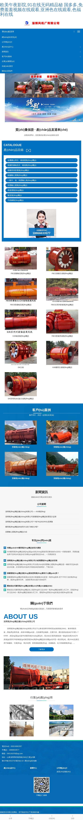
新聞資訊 (5, 52)
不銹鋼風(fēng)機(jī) (16, 200)
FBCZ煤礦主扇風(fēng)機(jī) (62, 273)
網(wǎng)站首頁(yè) (9, 37)
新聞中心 (33, 768)
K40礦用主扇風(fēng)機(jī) (62, 367)
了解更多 (41, 649)
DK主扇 (21, 367)
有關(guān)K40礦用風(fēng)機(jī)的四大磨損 (24, 548)
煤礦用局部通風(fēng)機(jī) (18, 170)
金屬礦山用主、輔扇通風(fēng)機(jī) (22, 160)
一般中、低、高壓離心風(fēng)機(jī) (22, 180)
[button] (80, 46)
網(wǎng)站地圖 (31, 761)
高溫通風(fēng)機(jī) (16, 190)
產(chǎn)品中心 (7, 47)
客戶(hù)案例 (7, 56)
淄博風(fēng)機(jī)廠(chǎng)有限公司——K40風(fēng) (25, 511)
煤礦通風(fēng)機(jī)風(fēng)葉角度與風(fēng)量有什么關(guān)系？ (33, 573)
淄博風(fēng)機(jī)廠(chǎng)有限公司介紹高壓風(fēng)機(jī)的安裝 (32, 560)
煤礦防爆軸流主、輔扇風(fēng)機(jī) (22, 165)
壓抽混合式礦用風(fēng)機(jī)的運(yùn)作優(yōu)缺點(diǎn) (29, 586)
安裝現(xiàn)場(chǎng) (20, 447)
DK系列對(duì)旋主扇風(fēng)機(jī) (21, 399)
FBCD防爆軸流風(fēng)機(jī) (20, 305)
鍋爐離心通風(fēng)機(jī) (17, 175)
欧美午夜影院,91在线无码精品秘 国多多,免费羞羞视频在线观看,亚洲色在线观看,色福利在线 (41, 9)
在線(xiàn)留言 (7, 66)
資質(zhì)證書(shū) (64, 772)
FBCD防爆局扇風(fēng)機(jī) (62, 336)
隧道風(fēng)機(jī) (15, 195)
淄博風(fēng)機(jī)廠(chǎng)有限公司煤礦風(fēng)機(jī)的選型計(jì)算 (30, 517)
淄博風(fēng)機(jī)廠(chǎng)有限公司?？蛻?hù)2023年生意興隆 (29, 522)
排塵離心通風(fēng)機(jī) (17, 185)
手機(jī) (31, 816)
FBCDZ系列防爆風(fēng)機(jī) (62, 305)
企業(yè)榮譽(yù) (8, 61)
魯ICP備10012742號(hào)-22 (13, 761)
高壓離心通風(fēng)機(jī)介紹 (16, 532)
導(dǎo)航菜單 (8, 32)
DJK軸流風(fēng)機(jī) (21, 336)
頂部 (72, 816)
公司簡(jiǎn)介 (7, 42)
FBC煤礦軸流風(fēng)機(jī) (21, 273)
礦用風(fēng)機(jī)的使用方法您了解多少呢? (21, 527)
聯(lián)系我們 (7, 71)
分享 (10, 816)
